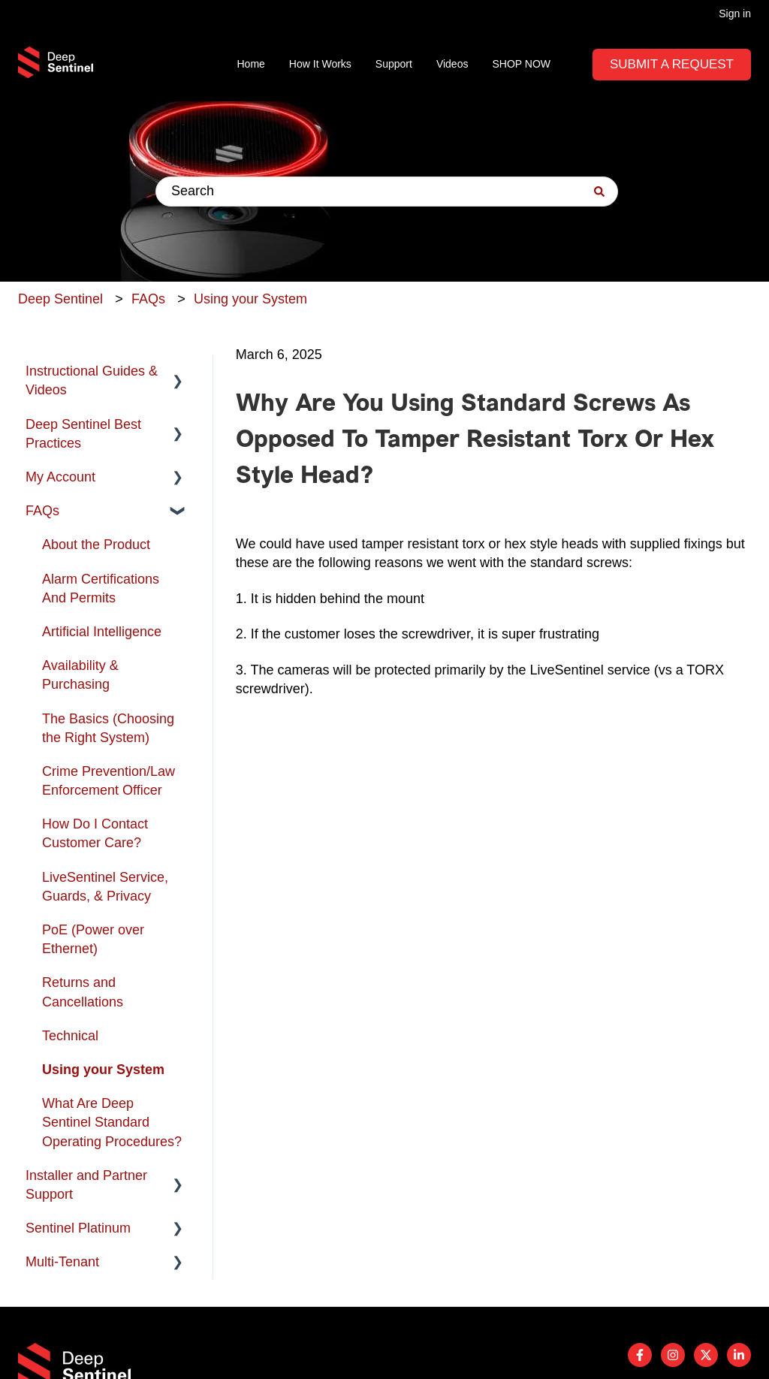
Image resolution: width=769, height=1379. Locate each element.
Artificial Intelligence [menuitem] (101, 631)
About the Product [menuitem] (96, 544)
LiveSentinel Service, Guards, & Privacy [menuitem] (105, 887)
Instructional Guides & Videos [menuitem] (92, 380)
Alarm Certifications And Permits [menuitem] (100, 588)
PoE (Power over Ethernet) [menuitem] (93, 939)
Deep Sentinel (60, 298)
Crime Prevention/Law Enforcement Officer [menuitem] (108, 781)
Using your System (250, 298)
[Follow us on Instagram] (673, 1355)
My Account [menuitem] (60, 476)
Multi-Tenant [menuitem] (62, 1261)
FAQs (148, 298)
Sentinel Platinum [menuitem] (78, 1228)
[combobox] (386, 192)
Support (393, 64)
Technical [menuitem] (70, 1035)
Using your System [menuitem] (103, 1069)
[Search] (599, 192)
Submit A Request (672, 64)
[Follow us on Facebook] (640, 1355)
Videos (452, 64)
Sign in (735, 14)
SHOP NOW (521, 64)
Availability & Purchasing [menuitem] (80, 675)
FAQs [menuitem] (42, 510)
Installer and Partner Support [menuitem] (86, 1185)
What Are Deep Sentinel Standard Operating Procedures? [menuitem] (112, 1122)
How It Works (320, 64)
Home (251, 64)
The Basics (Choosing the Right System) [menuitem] (108, 728)
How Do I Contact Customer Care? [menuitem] (95, 833)
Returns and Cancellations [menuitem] (82, 992)
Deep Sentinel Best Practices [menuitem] (83, 434)
